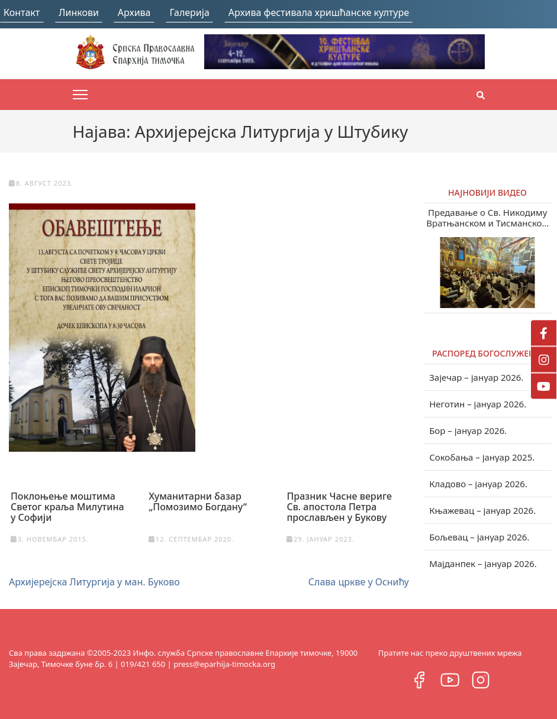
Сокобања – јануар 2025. (482, 457)
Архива (134, 12)
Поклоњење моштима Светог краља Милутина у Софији (67, 507)
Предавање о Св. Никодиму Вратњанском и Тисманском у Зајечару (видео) (487, 217)
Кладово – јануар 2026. (478, 483)
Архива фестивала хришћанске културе (318, 12)
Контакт (22, 12)
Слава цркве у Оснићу (358, 581)
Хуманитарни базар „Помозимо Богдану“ (198, 501)
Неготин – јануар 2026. (477, 404)
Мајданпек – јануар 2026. (483, 563)
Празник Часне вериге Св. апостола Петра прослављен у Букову (338, 507)
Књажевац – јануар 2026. (482, 510)
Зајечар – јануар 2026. (476, 377)
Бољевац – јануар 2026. (479, 537)
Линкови (79, 12)
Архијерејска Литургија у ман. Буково (94, 581)
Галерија (190, 12)
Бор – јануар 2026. (468, 430)
